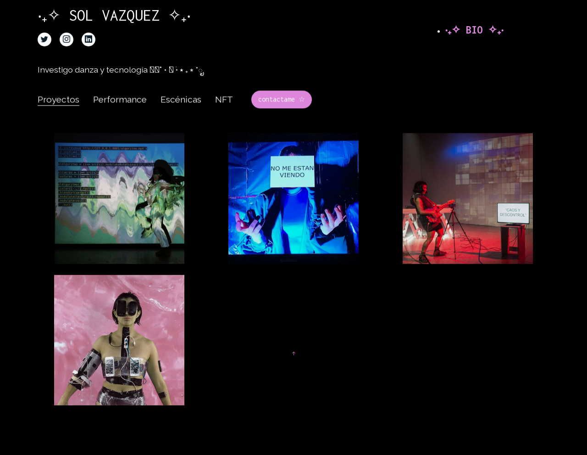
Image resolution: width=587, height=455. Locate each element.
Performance (120, 108)
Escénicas (181, 108)
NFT (224, 108)
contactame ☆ (281, 108)
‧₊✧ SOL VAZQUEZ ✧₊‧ (124, 15)
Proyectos (58, 108)
